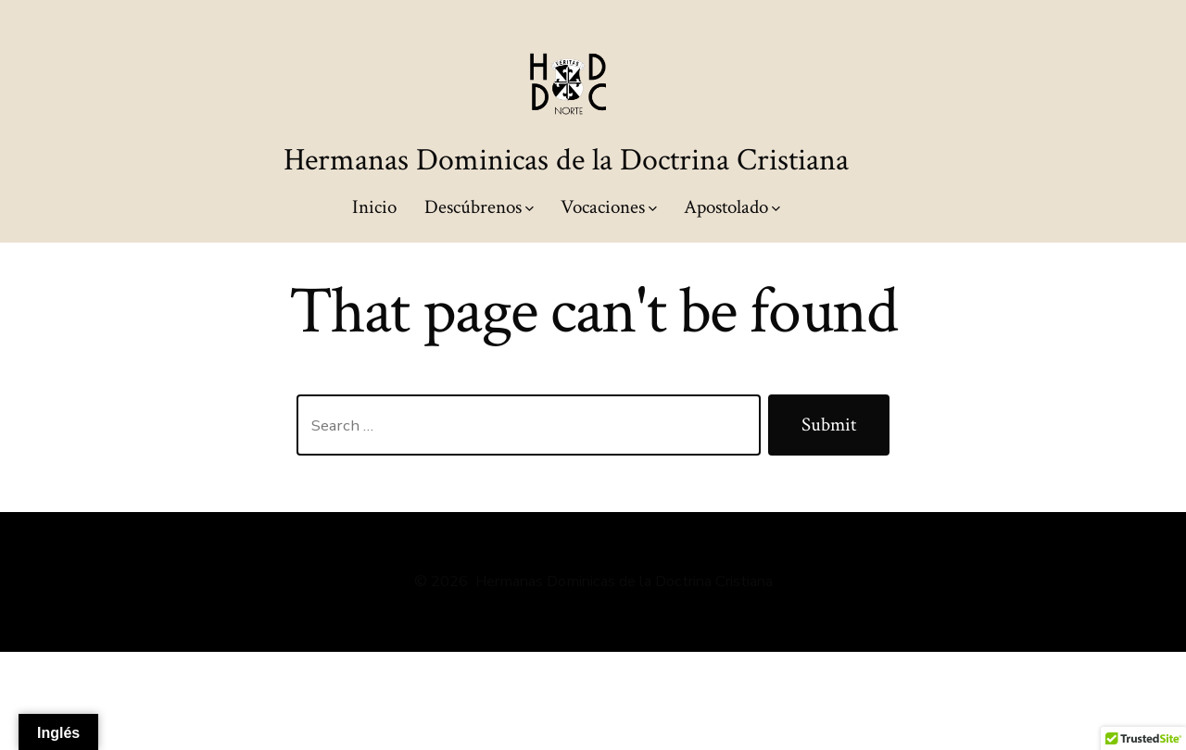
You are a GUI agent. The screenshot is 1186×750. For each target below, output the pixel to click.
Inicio (374, 206)
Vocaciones (609, 206)
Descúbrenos (479, 206)
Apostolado (732, 206)
